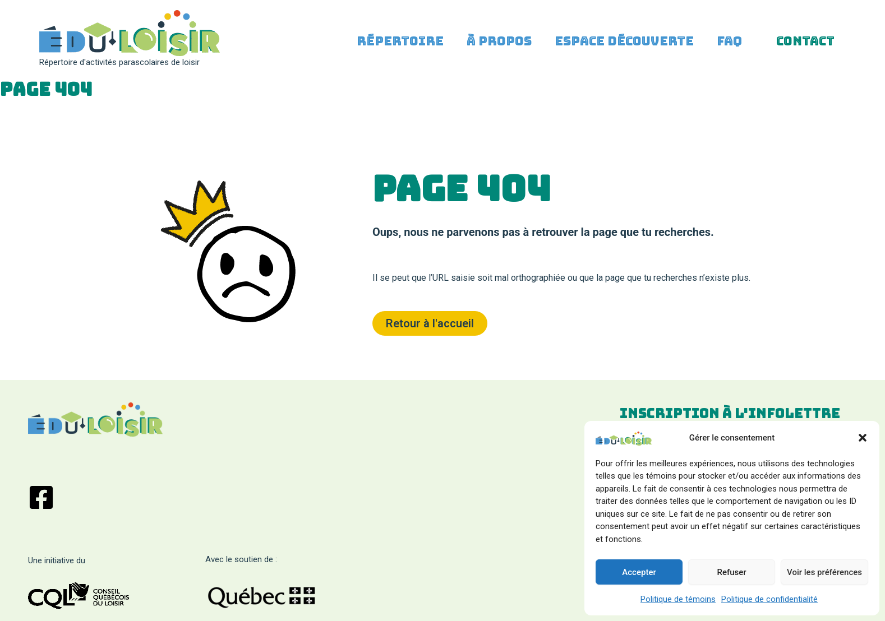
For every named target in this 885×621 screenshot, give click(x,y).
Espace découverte (619, 48)
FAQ (726, 48)
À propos (493, 48)
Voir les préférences (824, 572)
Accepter (639, 572)
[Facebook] (41, 497)
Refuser (731, 572)
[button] (862, 437)
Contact (804, 47)
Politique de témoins (678, 599)
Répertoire (392, 48)
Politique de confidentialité (769, 599)
